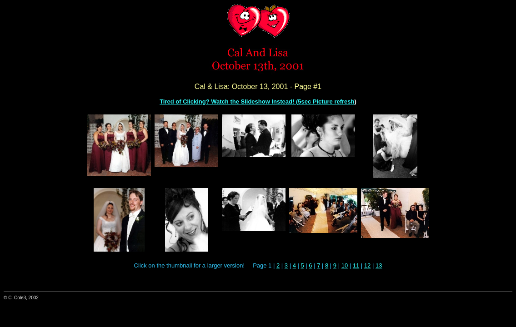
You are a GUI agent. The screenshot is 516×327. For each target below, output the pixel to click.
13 (379, 265)
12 (367, 265)
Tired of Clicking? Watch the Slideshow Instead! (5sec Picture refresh (257, 101)
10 (344, 265)
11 (356, 265)
